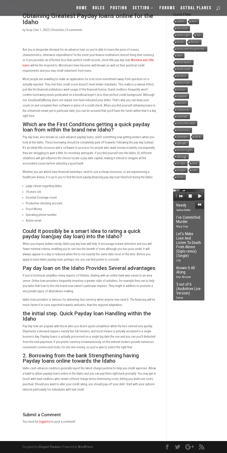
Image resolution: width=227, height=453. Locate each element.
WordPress (85, 447)
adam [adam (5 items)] (181, 21)
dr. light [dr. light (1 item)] (181, 163)
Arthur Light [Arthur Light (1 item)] (183, 35)
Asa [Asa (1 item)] (199, 35)
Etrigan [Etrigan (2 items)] (181, 170)
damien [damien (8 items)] (182, 137)
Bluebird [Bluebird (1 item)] (181, 75)
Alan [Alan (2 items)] (194, 21)
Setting (141, 8)
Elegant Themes (50, 447)
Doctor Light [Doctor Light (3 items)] (184, 150)
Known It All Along (185, 272)
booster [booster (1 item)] (181, 89)
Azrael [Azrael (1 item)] (180, 42)
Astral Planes (195, 8)
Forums (167, 8)
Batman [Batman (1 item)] (195, 42)
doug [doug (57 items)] (181, 156)
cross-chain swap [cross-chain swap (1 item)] (186, 123)
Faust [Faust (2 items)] (180, 177)
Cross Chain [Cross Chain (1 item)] (183, 130)
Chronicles (58, 30)
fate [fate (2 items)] (194, 170)
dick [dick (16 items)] (198, 137)
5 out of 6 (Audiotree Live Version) (188, 290)
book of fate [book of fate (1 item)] (183, 82)
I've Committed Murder (188, 221)
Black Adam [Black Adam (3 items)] (184, 62)
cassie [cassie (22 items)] (182, 96)
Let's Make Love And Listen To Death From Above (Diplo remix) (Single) (188, 246)
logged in (45, 421)
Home (81, 8)
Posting (118, 8)
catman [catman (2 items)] (181, 103)
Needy (183, 207)
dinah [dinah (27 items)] (181, 143)
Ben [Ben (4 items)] (179, 55)
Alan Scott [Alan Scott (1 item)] (182, 28)
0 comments (74, 30)
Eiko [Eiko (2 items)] (194, 163)
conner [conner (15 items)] (182, 116)
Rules (98, 8)
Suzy (29, 30)
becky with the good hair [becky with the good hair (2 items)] (191, 48)
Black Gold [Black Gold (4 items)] (183, 69)
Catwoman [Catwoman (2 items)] (183, 109)
